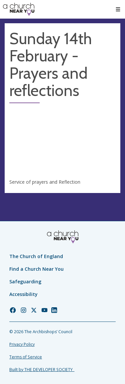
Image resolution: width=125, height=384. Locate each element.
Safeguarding (25, 281)
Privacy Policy (22, 344)
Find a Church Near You (36, 269)
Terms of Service (25, 357)
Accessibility (23, 294)
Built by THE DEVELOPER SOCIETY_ (41, 369)
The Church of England (36, 256)
